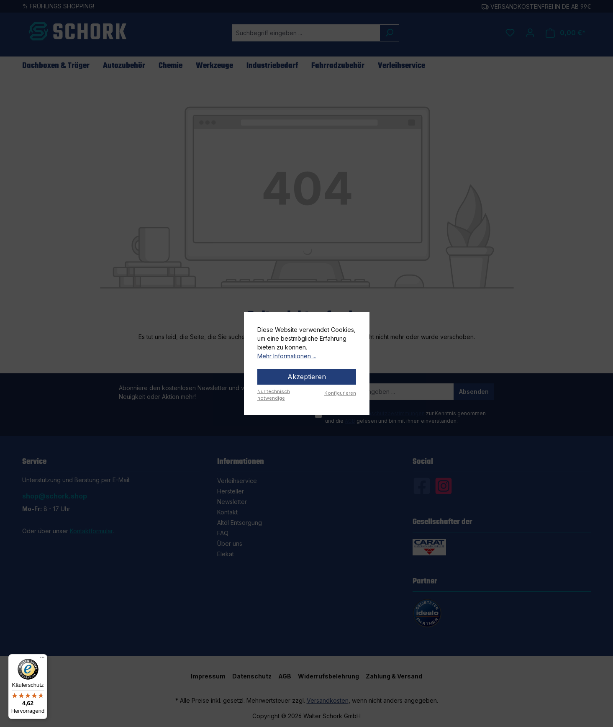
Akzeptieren (306, 376)
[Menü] (42, 659)
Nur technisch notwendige (273, 394)
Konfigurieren (340, 393)
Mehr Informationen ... (286, 356)
